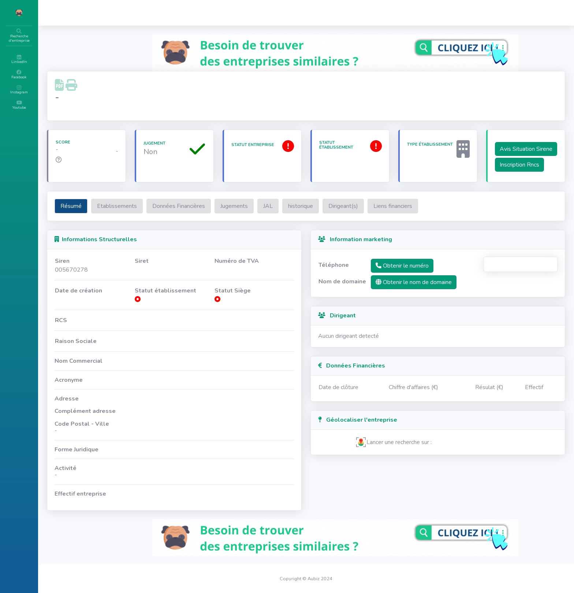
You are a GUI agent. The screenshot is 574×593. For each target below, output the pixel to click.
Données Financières (222, 215)
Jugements (278, 215)
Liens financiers (436, 215)
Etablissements (161, 215)
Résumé (115, 215)
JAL (312, 215)
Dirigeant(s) (387, 215)
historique (344, 215)
